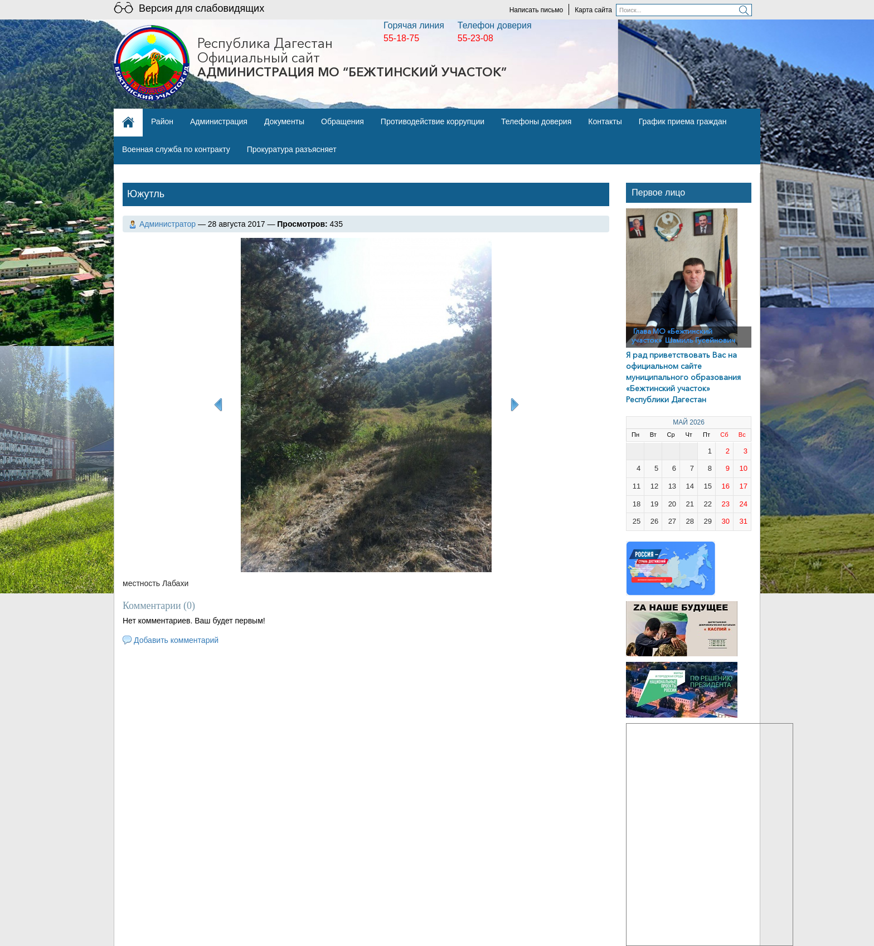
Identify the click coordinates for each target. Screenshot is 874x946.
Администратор (167, 224)
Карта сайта (593, 10)
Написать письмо (536, 10)
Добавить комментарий (176, 640)
